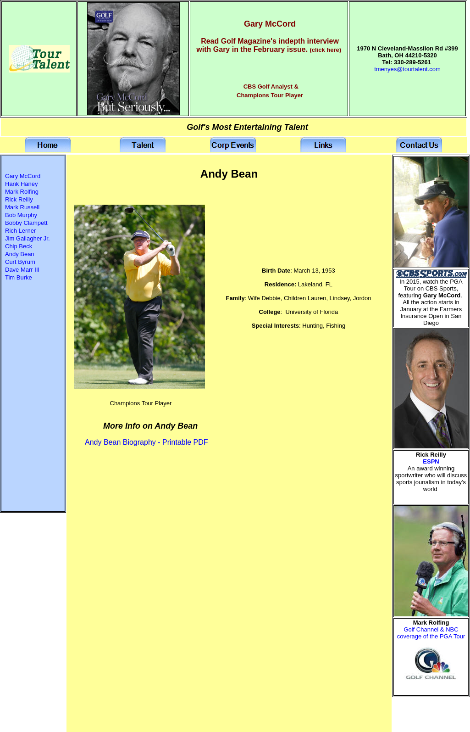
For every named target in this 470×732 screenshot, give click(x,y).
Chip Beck (18, 246)
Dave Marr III (22, 269)
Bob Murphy (21, 215)
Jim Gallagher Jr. (27, 238)
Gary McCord (22, 176)
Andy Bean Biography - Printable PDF (146, 442)
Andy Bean (19, 254)
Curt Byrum (20, 261)
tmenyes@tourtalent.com (407, 69)
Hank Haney (21, 183)
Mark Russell (22, 207)
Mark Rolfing (22, 191)
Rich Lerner (20, 230)
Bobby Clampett (26, 222)
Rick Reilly (19, 199)
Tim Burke (18, 277)
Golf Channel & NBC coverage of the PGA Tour (431, 633)
